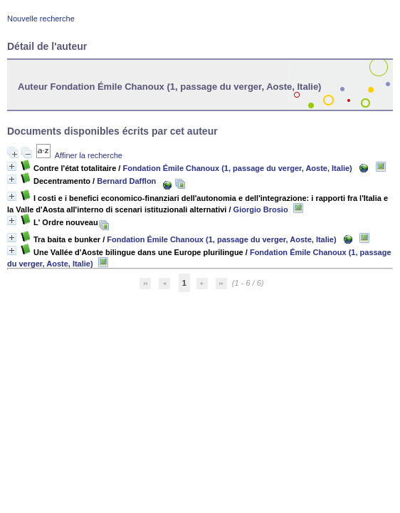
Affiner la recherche (88, 155)
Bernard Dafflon (126, 181)
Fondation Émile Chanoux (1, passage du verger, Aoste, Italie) (237, 168)
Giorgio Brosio (260, 209)
